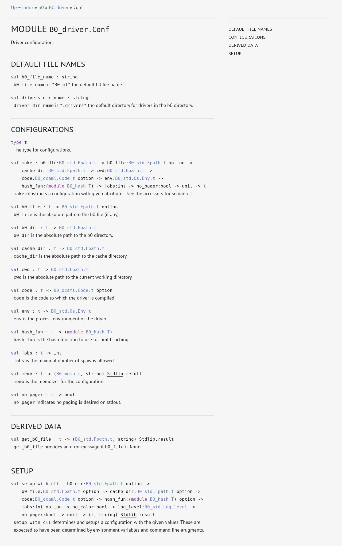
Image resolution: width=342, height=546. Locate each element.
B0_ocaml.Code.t (55, 178)
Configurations (247, 37)
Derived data (243, 45)
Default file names (250, 29)
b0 (41, 7)
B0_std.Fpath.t (77, 163)
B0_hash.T (79, 186)
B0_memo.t (68, 374)
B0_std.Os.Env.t (135, 178)
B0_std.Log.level (166, 507)
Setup (235, 53)
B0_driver (58, 7)
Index (27, 7)
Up (14, 7)
